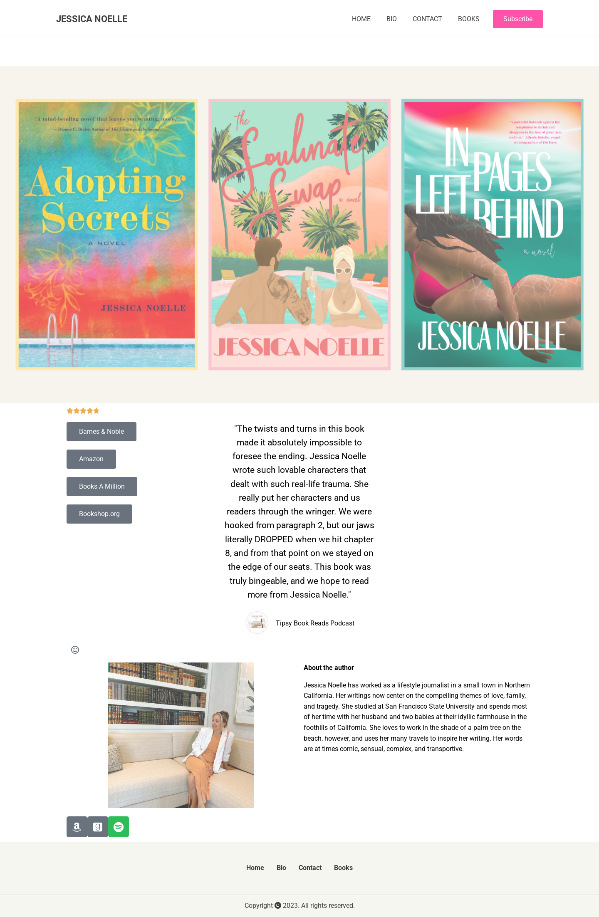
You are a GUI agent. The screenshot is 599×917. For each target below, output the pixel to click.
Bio (391, 19)
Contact (427, 19)
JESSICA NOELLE (91, 18)
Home (361, 19)
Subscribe (517, 19)
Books (469, 19)
